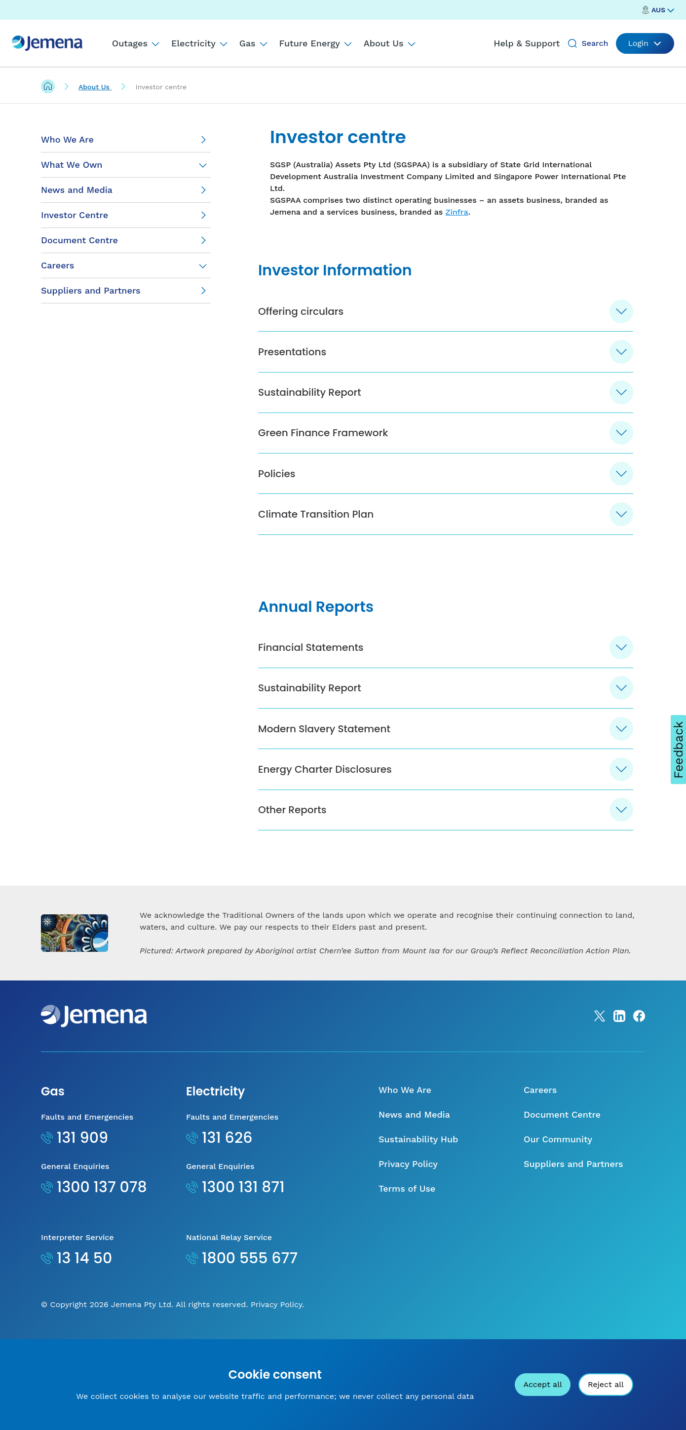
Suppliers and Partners (573, 1244)
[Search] (572, 43)
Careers (57, 265)
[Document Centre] (126, 240)
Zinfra (456, 212)
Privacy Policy (408, 1244)
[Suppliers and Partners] (126, 290)
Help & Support (527, 43)
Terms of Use (407, 1268)
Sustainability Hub (418, 1219)
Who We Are (405, 1170)
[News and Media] (126, 190)
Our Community (558, 1219)
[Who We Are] (126, 139)
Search (594, 43)
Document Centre (562, 1194)
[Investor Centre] (126, 215)
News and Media (414, 1194)
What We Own (71, 164)
